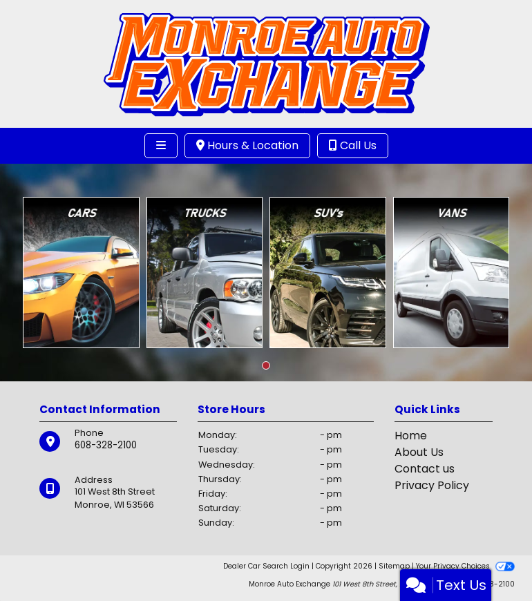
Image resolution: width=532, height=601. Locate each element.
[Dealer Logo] (266, 63)
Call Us (353, 145)
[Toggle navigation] (161, 145)
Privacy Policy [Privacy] (432, 485)
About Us (419, 452)
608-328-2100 (106, 445)
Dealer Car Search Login (266, 566)
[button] (266, 365)
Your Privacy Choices (465, 566)
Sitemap (394, 566)
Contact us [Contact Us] (425, 469)
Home (411, 435)
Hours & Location (247, 145)
